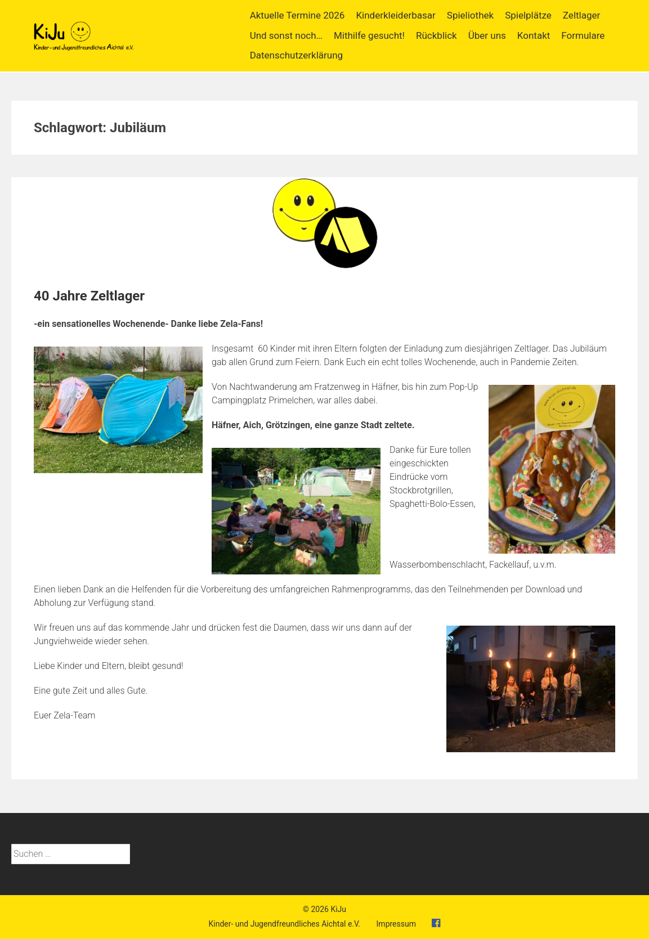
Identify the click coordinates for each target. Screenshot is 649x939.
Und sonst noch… (286, 35)
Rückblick (436, 35)
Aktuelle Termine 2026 (297, 15)
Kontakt (533, 35)
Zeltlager (581, 15)
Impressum (396, 923)
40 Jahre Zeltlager (89, 296)
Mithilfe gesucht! (369, 35)
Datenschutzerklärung (296, 55)
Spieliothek (470, 15)
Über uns (487, 35)
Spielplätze (528, 15)
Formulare (583, 35)
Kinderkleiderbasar (395, 15)
